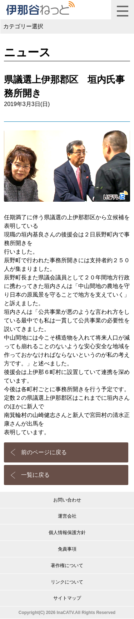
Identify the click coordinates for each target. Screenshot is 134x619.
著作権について (67, 565)
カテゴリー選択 (23, 26)
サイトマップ (67, 598)
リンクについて (67, 582)
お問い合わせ (67, 500)
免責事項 (67, 549)
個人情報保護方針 (67, 532)
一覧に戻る (35, 475)
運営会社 (67, 516)
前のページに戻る (44, 452)
